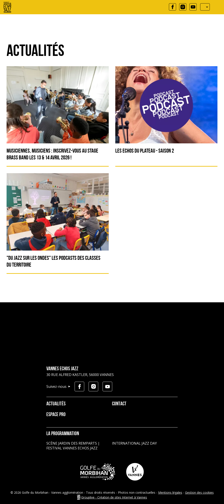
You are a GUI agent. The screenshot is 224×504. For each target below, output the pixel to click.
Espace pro (56, 414)
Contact (119, 404)
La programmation (62, 433)
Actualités (56, 404)
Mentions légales (170, 492)
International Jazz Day (134, 443)
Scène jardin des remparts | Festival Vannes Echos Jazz (73, 446)
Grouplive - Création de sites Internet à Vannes (114, 497)
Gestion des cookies (199, 492)
